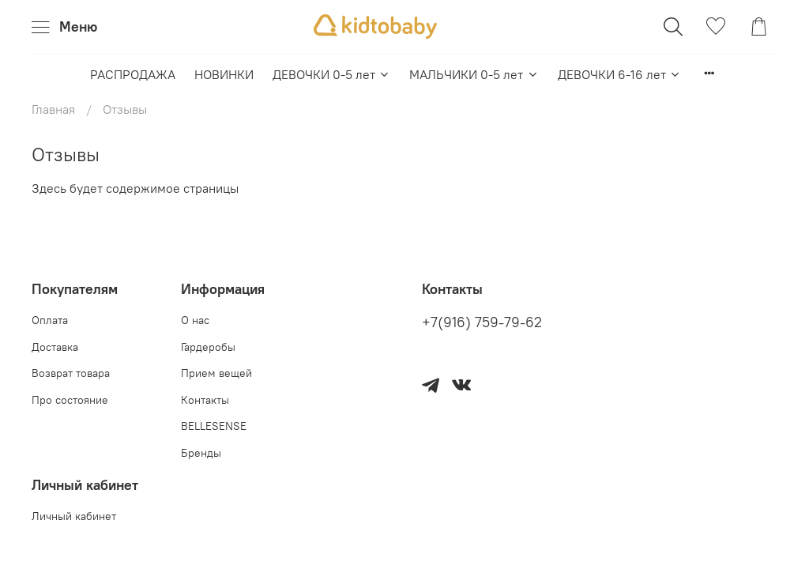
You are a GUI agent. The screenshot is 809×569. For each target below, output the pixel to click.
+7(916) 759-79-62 (482, 322)
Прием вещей (216, 373)
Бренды (201, 453)
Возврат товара (71, 373)
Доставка (55, 347)
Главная (53, 109)
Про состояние (70, 400)
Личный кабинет (74, 516)
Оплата (50, 320)
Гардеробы (208, 347)
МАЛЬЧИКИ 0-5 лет (473, 74)
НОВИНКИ (224, 74)
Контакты (205, 400)
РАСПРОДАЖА (132, 74)
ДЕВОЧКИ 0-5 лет (331, 74)
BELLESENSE (213, 426)
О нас (195, 320)
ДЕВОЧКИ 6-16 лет (619, 74)
